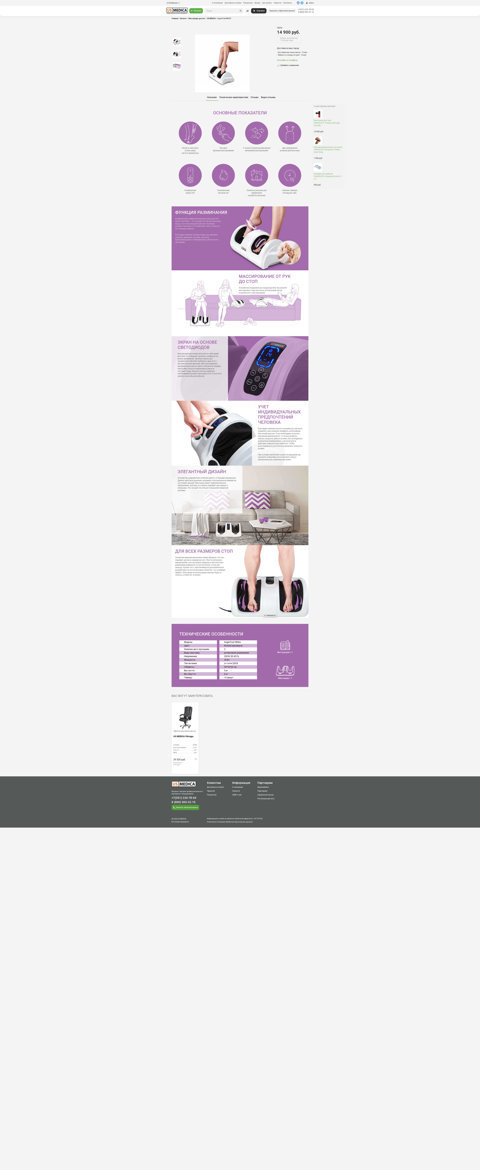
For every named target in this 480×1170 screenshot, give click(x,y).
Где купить (267, 3)
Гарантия (211, 791)
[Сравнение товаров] (247, 10)
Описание (212, 97)
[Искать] (240, 10)
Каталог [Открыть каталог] (196, 11)
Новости (277, 3)
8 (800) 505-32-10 (306, 12)
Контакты (287, 3)
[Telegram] (302, 2)
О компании (217, 3)
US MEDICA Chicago (183, 736)
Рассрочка (248, 3)
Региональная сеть (265, 798)
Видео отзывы (268, 97)
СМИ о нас (237, 795)
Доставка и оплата (233, 3)
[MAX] (298, 2)
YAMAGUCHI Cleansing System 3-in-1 (328, 176)
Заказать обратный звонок (282, 11)
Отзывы (255, 97)
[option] (177, 42)
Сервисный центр (265, 795)
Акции (257, 3)
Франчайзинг (263, 787)
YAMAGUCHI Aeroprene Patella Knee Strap (328, 149)
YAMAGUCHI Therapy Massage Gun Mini (328, 123)
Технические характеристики (233, 97)
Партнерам (262, 791)
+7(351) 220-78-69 (306, 9)
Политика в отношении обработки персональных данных (229, 822)
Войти (309, 2)
